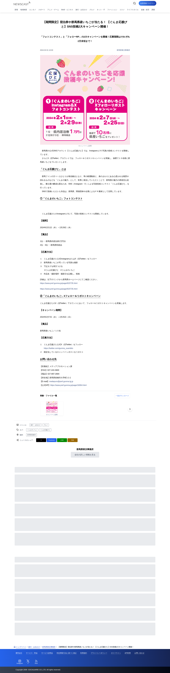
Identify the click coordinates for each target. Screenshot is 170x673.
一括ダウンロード (122, 396)
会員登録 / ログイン (147, 3)
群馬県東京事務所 (123, 50)
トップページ (20, 647)
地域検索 (23, 10)
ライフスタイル (132, 10)
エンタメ (32, 10)
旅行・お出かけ (81, 10)
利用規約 (83, 653)
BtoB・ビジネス (67, 10)
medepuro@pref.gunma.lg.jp (61, 381)
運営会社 (19, 653)
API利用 (128, 653)
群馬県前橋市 (31, 435)
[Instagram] (20, 662)
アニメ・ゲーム (53, 10)
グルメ (91, 10)
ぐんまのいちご (32, 430)
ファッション (112, 10)
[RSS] (36, 662)
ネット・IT (101, 10)
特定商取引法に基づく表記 (66, 653)
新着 (16, 10)
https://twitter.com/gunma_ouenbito (58, 348)
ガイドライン (116, 653)
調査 (153, 10)
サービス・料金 (32, 653)
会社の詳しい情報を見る (85, 455)
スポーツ (41, 10)
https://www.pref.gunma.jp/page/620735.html (58, 283)
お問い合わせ (139, 653)
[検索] (133, 3)
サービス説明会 (47, 653)
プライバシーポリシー (99, 653)
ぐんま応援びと (45, 430)
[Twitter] (28, 662)
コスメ (122, 10)
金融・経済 (145, 10)
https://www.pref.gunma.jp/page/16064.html (68, 385)
